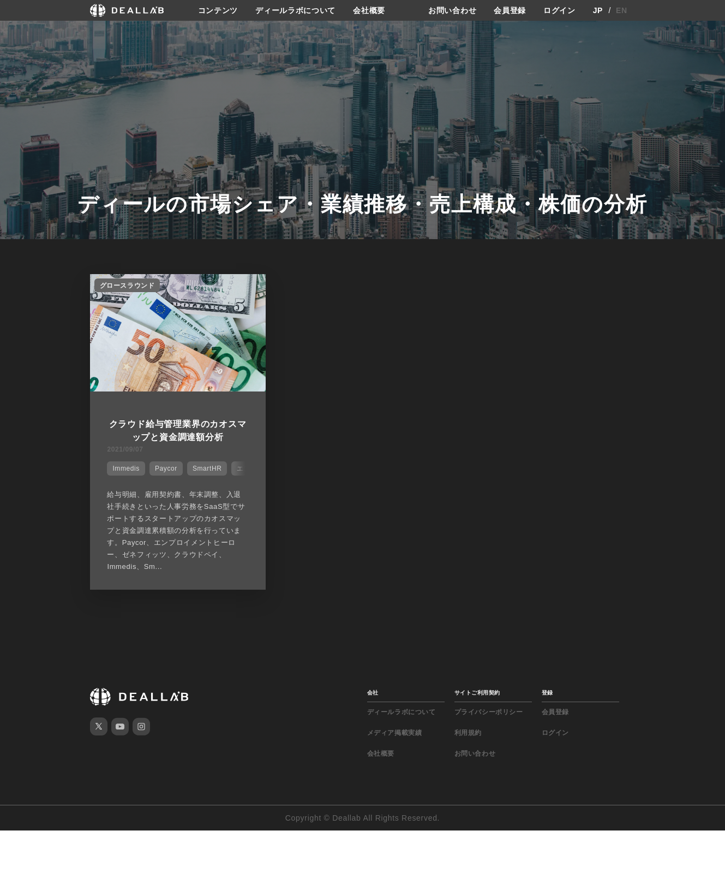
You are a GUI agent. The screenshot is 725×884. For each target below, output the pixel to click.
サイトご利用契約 (477, 693)
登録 (547, 693)
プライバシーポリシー (488, 712)
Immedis (126, 468)
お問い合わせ (452, 10)
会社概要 (369, 10)
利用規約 (468, 733)
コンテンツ (218, 10)
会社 (373, 693)
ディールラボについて (295, 10)
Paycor (166, 468)
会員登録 (510, 10)
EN (621, 10)
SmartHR (207, 468)
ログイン (559, 10)
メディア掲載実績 (394, 733)
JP (598, 10)
